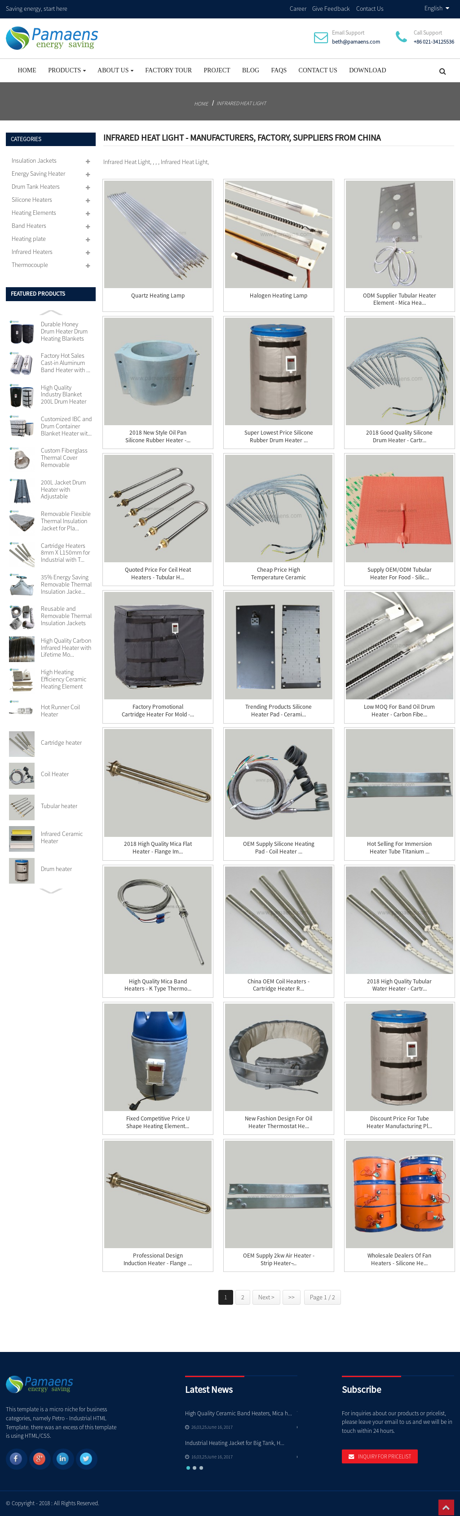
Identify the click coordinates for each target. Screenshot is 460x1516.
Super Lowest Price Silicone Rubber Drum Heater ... (278, 436)
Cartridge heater (61, 743)
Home (27, 70)
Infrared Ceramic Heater (62, 838)
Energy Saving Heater (38, 173)
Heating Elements (34, 213)
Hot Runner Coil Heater (60, 711)
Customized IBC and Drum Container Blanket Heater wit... (66, 426)
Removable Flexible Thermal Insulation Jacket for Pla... (66, 521)
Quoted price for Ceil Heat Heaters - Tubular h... (158, 573)
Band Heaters (29, 226)
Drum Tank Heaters (36, 186)
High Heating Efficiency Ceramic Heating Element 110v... (63, 679)
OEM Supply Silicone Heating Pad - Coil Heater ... (278, 847)
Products (67, 70)
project (216, 70)
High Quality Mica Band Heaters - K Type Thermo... (157, 985)
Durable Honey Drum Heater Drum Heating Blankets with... (64, 331)
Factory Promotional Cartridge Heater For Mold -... (158, 710)
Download (367, 70)
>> (291, 1297)
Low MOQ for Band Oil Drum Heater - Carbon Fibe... (399, 710)
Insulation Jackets (34, 160)
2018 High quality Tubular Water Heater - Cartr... (399, 985)
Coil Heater (55, 774)
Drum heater (56, 869)
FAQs (279, 70)
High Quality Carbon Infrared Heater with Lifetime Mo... (66, 647)
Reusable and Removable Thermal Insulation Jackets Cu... (66, 616)
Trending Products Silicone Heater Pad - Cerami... (278, 710)
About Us (115, 70)
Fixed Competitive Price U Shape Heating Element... (158, 1122)
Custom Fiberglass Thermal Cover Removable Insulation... (64, 458)
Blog (250, 70)
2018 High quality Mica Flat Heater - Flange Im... (158, 847)
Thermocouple (30, 265)
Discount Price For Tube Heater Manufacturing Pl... (399, 1122)
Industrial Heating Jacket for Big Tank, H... (234, 1443)
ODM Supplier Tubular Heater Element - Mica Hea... (399, 299)
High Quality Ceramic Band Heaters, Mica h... (238, 1413)
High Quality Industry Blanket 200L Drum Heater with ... (63, 395)
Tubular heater (59, 806)
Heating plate (29, 239)
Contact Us (370, 8)
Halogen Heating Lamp (278, 295)
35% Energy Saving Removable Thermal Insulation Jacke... (66, 584)
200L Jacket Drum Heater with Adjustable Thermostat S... (63, 490)
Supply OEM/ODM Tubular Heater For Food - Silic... (399, 573)
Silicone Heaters (32, 200)
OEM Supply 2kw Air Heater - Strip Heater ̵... (278, 1259)
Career (298, 8)
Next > (266, 1297)
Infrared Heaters (32, 252)
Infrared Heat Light (241, 103)
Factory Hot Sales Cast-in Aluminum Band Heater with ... (65, 362)
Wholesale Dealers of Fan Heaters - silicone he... (399, 1259)
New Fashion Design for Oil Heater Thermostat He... (278, 1122)
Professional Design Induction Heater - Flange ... (158, 1259)
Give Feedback (331, 8)
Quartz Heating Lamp (158, 295)
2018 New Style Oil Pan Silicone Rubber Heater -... (157, 436)
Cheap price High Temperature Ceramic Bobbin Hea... (278, 577)
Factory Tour (168, 70)
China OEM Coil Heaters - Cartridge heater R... (279, 985)
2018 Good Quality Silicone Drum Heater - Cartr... (399, 436)
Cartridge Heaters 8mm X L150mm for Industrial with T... (65, 553)
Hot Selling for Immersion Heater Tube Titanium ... (399, 847)
